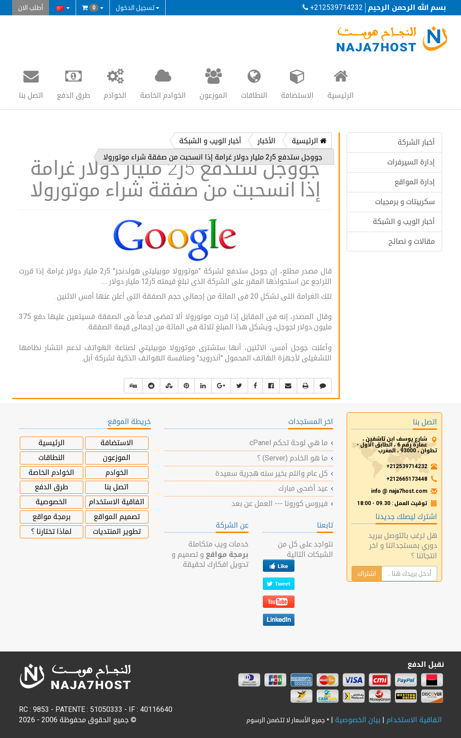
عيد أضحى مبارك (303, 488)
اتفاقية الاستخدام (117, 501)
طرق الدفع (73, 83)
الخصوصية (51, 501)
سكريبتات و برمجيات (405, 201)
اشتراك (366, 573)
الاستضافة (297, 83)
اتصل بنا (31, 83)
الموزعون (213, 83)
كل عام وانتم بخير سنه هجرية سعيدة (271, 473)
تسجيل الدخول (137, 7)
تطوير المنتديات (117, 531)
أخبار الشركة (416, 142)
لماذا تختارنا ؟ (51, 531)
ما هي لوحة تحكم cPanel (288, 442)
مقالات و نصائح (412, 241)
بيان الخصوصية (357, 719)
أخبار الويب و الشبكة (404, 221)
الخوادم (115, 83)
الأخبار (267, 141)
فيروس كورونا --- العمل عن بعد (279, 503)
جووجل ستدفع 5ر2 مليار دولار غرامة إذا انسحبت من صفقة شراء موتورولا (212, 157)
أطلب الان (30, 7)
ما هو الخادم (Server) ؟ (292, 458)
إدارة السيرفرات (411, 162)
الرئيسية (340, 83)
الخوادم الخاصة (163, 83)
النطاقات (254, 83)
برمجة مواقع (51, 516)
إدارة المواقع (414, 182)
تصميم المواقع (117, 516)
